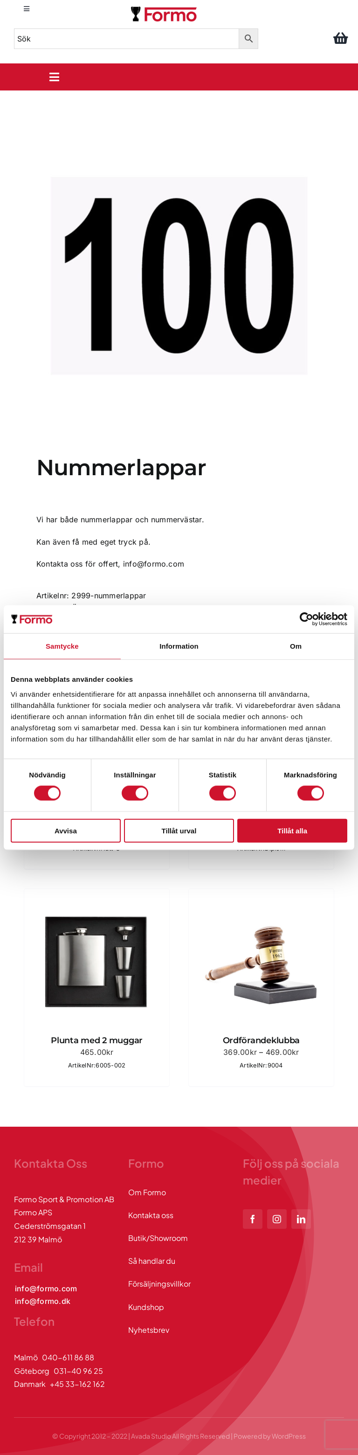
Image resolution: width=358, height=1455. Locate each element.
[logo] (164, 8)
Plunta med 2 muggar (97, 1040)
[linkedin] (301, 1219)
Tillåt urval (179, 830)
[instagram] (277, 1219)
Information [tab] (179, 646)
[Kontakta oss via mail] (46, 1288)
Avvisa (66, 830)
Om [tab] (296, 646)
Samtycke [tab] (62, 646)
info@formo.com (153, 563)
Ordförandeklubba (261, 1040)
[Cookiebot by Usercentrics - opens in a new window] (306, 619)
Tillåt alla (292, 830)
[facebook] (252, 1219)
